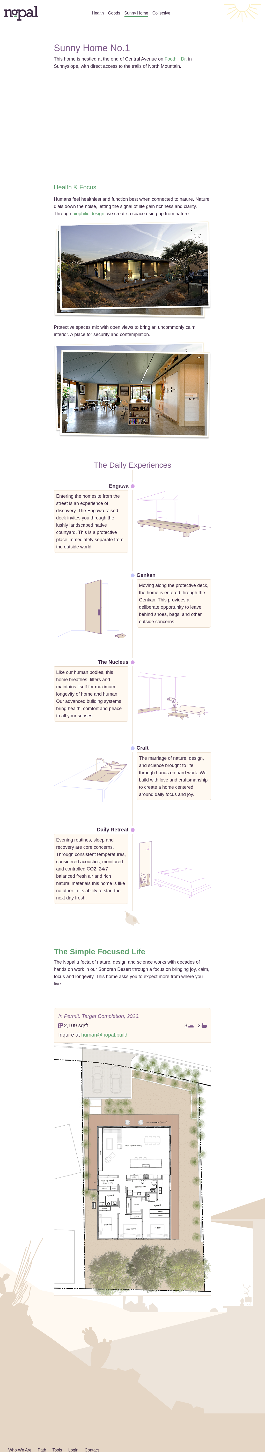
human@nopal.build (104, 1035)
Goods (114, 13)
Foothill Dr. (176, 59)
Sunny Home (136, 13)
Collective (161, 13)
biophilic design (88, 213)
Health (98, 13)
